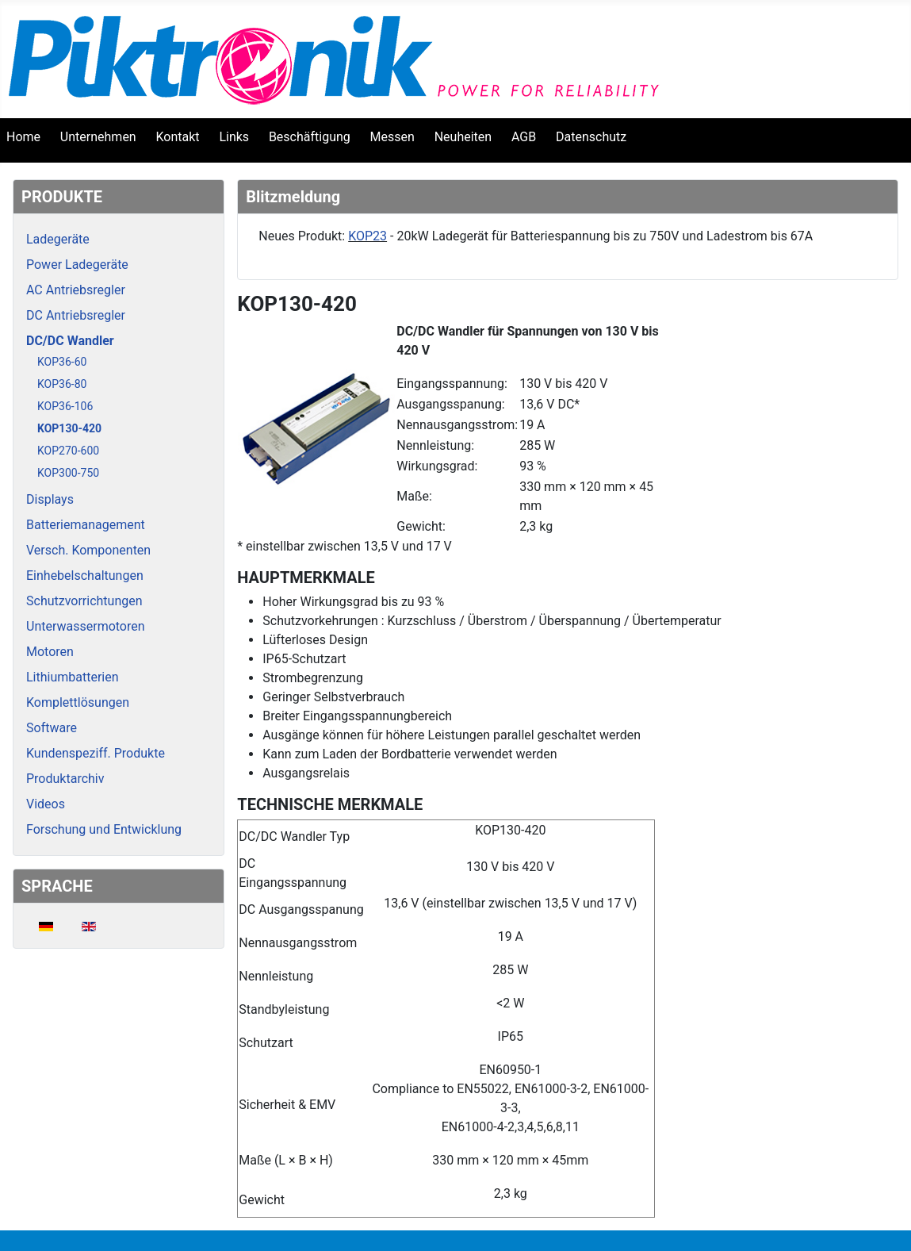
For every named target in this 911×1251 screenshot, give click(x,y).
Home (23, 136)
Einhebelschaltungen (85, 575)
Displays (50, 499)
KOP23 (367, 236)
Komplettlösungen (77, 702)
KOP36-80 (61, 384)
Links (234, 136)
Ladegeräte (58, 239)
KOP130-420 (69, 428)
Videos (45, 804)
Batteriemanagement (85, 524)
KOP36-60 (61, 361)
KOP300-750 (68, 472)
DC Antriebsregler (75, 315)
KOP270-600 (68, 450)
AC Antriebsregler (75, 289)
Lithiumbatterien (72, 677)
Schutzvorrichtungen (84, 600)
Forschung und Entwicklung (104, 829)
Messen (392, 136)
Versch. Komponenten (88, 550)
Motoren (50, 651)
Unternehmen (98, 136)
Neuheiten (463, 136)
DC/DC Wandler (70, 340)
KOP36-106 (65, 406)
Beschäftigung (309, 136)
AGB (523, 136)
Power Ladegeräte (77, 264)
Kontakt (178, 136)
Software (51, 727)
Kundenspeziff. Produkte (95, 753)
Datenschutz (591, 136)
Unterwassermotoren (85, 626)
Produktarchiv (65, 778)
